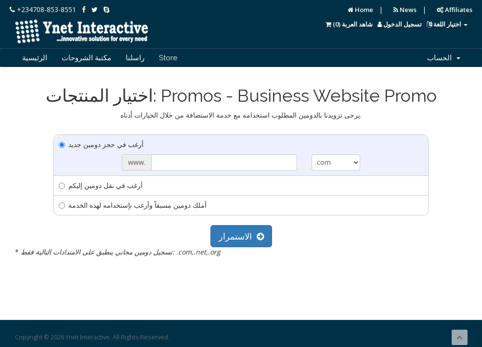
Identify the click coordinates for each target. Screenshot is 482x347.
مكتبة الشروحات (86, 57)
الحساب (443, 57)
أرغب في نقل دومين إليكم (101, 185)
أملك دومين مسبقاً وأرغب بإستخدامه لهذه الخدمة (133, 205)
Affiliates (454, 9)
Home (360, 9)
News (405, 9)
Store (168, 57)
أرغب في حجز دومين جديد (101, 144)
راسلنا (135, 57)
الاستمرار (241, 236)
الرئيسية (34, 57)
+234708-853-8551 (43, 9)
